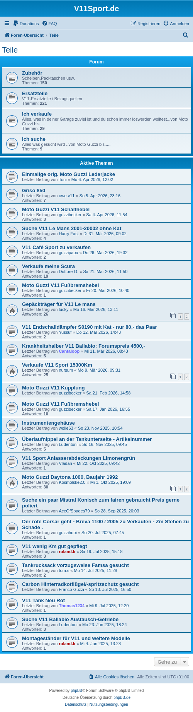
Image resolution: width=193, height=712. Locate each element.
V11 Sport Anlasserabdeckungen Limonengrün (78, 458)
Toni (62, 179)
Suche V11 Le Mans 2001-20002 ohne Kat (71, 228)
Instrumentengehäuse (48, 423)
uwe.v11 (66, 195)
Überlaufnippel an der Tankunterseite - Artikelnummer (87, 439)
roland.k (67, 551)
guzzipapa (68, 252)
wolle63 (66, 428)
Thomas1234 (72, 605)
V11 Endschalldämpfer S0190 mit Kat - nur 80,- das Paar (89, 327)
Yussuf (65, 332)
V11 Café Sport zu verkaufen (56, 247)
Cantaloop (69, 351)
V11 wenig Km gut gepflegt (54, 546)
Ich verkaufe (37, 114)
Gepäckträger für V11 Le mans (59, 304)
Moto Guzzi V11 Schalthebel (56, 209)
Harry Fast (68, 233)
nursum (66, 370)
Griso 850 (33, 190)
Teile (10, 50)
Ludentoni (68, 444)
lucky (63, 309)
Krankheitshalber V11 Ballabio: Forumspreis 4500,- (83, 346)
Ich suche (34, 139)
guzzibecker (70, 214)
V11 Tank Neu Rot (43, 600)
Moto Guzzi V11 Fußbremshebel (60, 285)
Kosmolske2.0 (72, 482)
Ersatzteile (34, 93)
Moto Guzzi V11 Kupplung (53, 388)
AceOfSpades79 (74, 511)
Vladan (65, 463)
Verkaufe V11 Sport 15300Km (57, 365)
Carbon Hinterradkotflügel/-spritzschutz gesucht (80, 584)
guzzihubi (67, 532)
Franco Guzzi (71, 589)
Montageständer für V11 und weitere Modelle (76, 638)
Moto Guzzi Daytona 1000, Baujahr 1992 (70, 477)
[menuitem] (26, 23)
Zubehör (32, 73)
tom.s (64, 570)
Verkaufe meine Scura (48, 266)
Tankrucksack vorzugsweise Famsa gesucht (75, 565)
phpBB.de (121, 697)
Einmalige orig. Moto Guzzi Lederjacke (68, 174)
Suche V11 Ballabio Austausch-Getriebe (70, 619)
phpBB (76, 690)
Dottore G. (68, 271)
